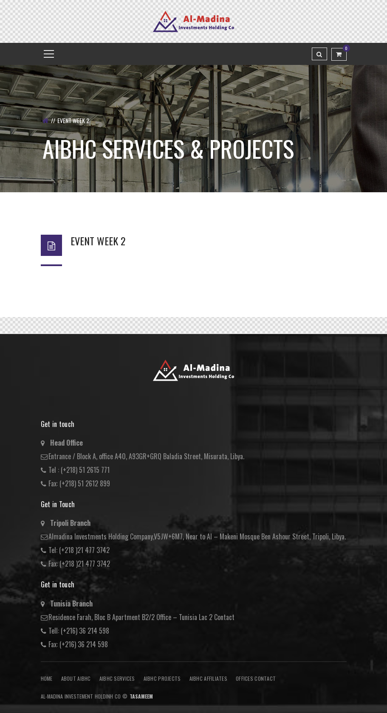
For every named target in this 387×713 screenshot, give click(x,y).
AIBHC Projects (162, 678)
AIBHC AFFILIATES (208, 678)
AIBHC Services (117, 678)
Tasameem (141, 696)
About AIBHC (76, 678)
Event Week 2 (98, 240)
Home (47, 678)
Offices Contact (256, 678)
